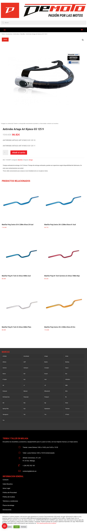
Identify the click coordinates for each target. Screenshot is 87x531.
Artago (31, 160)
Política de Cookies (9, 497)
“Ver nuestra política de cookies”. (46, 523)
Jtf (45, 385)
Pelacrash (26, 397)
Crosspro (46, 367)
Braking (67, 362)
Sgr (45, 402)
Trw (45, 414)
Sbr (3, 402)
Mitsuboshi (47, 391)
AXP (25, 362)
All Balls (5, 356)
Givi (24, 379)
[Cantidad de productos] (5, 152)
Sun (24, 408)
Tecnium (67, 408)
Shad (66, 402)
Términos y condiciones (10, 501)
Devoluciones (7, 510)
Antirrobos (16, 34)
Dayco (66, 367)
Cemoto (5, 367)
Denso (4, 373)
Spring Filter (6, 408)
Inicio (3, 34)
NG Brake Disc (6, 397)
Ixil (3, 385)
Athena (4, 362)
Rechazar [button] (23, 527)
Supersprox (47, 408)
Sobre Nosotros (8, 484)
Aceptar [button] (17, 527)
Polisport (46, 397)
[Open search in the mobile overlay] (43, 22)
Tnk (24, 414)
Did (24, 373)
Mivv (66, 391)
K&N (66, 385)
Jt (24, 385)
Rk (66, 397)
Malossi (25, 391)
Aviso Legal (6, 488)
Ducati (46, 373)
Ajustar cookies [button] (7, 527)
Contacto (5, 480)
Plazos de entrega (8, 505)
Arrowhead (26, 356)
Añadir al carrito (18, 152)
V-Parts (67, 414)
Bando (46, 362)
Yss (3, 420)
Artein (66, 356)
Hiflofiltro (67, 379)
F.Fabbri (5, 379)
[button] (82, 40)
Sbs (24, 402)
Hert (45, 379)
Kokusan (5, 391)
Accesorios (9, 34)
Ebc (66, 373)
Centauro (26, 367)
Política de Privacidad (10, 492)
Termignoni (5, 414)
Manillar (22, 34)
